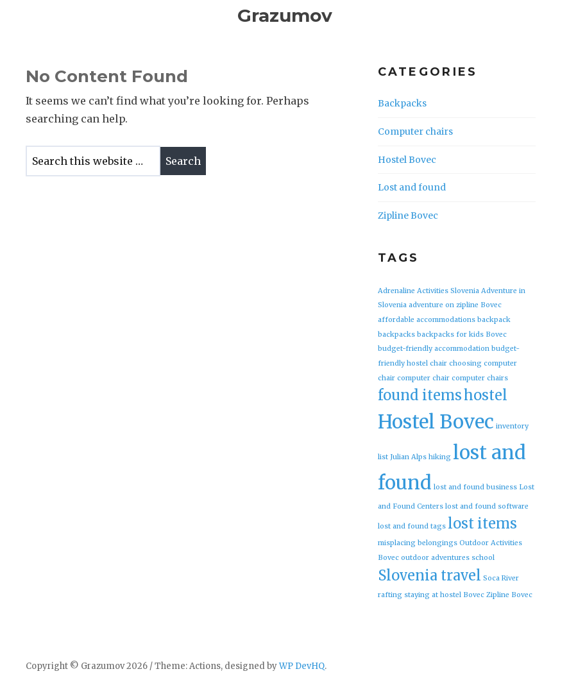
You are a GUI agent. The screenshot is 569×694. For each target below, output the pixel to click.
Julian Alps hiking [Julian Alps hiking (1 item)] (420, 457)
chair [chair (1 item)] (438, 363)
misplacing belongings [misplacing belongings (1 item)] (417, 543)
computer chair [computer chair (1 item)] (423, 378)
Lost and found (412, 187)
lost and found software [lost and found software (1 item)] (487, 506)
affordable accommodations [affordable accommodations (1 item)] (426, 320)
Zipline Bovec (408, 215)
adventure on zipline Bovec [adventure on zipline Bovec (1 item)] (455, 305)
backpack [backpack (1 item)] (494, 320)
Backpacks (402, 103)
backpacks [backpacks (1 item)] (396, 334)
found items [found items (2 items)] (420, 395)
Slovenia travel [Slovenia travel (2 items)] (429, 575)
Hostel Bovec (407, 159)
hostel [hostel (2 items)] (485, 395)
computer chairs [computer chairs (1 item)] (480, 378)
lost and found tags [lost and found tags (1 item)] (412, 526)
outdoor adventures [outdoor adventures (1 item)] (435, 558)
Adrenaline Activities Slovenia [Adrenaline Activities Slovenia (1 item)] (428, 291)
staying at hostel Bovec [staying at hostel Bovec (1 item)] (444, 595)
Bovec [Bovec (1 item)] (496, 334)
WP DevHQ (302, 666)
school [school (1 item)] (483, 558)
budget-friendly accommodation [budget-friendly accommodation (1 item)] (433, 348)
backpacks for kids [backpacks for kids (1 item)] (450, 334)
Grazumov (284, 15)
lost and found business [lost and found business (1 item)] (475, 487)
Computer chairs (415, 131)
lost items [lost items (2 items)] (482, 523)
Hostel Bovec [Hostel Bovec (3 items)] (436, 422)
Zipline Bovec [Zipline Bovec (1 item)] (509, 595)
